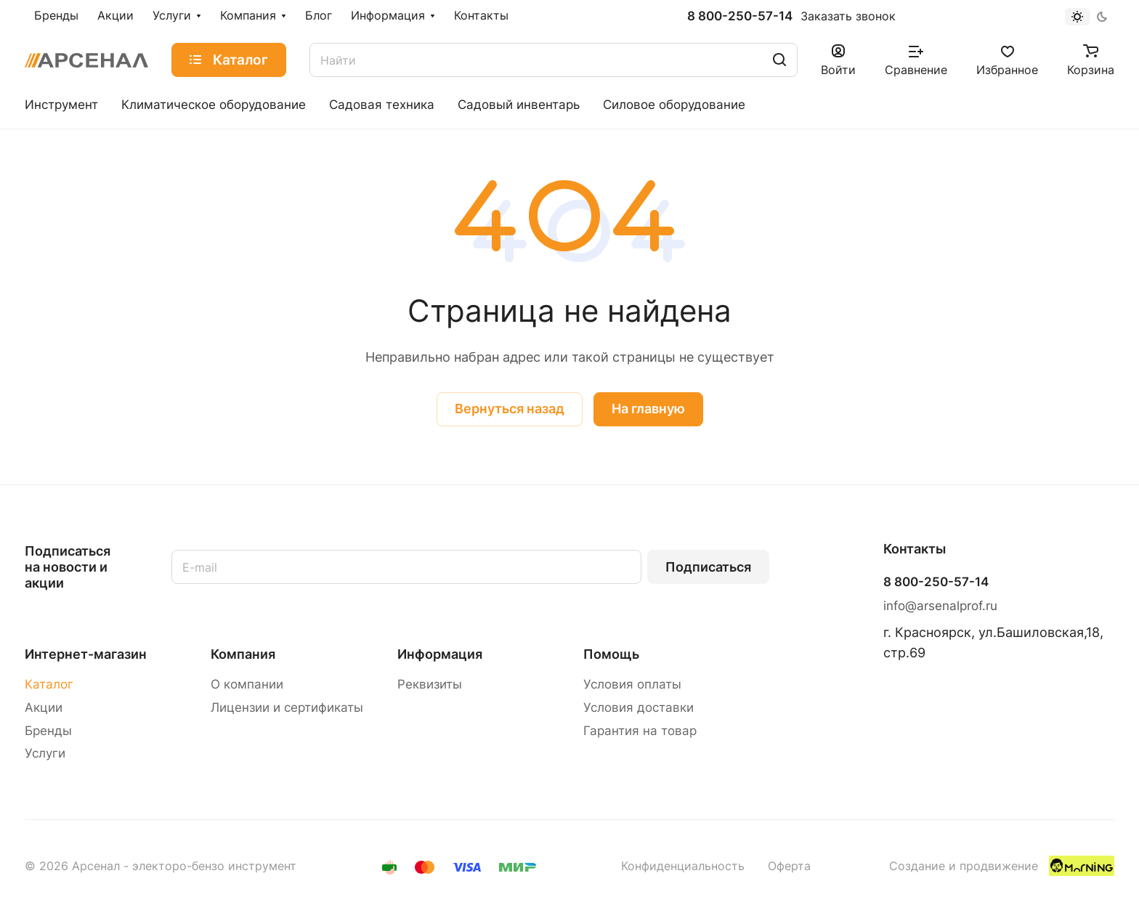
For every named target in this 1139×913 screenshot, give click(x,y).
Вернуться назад (509, 408)
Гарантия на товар (640, 730)
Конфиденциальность (683, 866)
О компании (247, 684)
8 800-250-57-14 (740, 16)
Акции (43, 707)
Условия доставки (638, 707)
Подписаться (708, 567)
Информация (439, 654)
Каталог (49, 684)
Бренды (48, 730)
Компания (243, 654)
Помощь (611, 654)
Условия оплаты (632, 684)
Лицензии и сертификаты (287, 707)
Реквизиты (429, 684)
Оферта (789, 866)
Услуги (45, 753)
